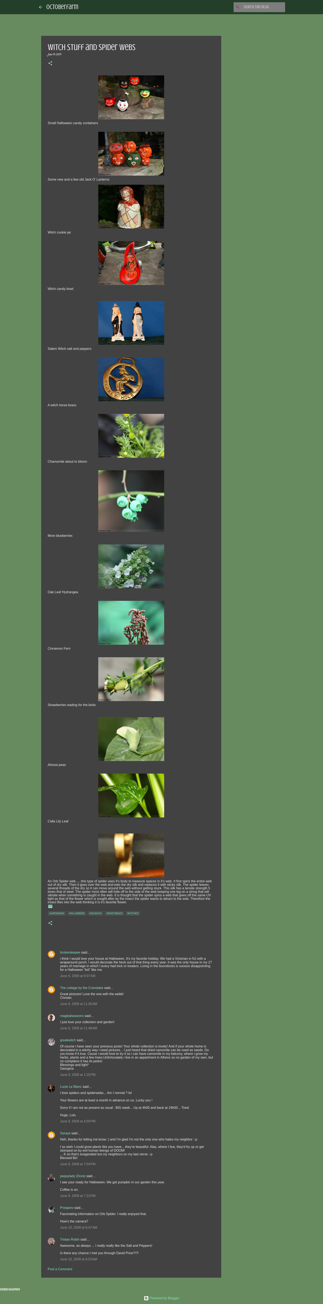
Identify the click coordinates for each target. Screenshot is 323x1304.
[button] (50, 64)
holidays (95, 913)
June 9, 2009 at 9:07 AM (77, 976)
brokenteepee (70, 952)
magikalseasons (72, 1016)
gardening (56, 913)
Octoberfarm (62, 7)
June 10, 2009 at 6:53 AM (78, 1259)
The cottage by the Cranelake (81, 988)
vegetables (114, 913)
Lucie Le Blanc (71, 1086)
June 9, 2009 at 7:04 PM (78, 1164)
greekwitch (68, 1040)
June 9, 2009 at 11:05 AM (78, 1004)
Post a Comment (60, 1269)
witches (133, 913)
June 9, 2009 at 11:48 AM (78, 1028)
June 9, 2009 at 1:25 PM (78, 1074)
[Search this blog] (263, 7)
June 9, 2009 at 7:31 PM (78, 1196)
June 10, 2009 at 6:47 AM (78, 1227)
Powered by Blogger (161, 1298)
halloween (76, 913)
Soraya (65, 1133)
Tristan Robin (70, 1239)
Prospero (67, 1207)
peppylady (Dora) (72, 1176)
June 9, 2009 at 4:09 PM (78, 1121)
